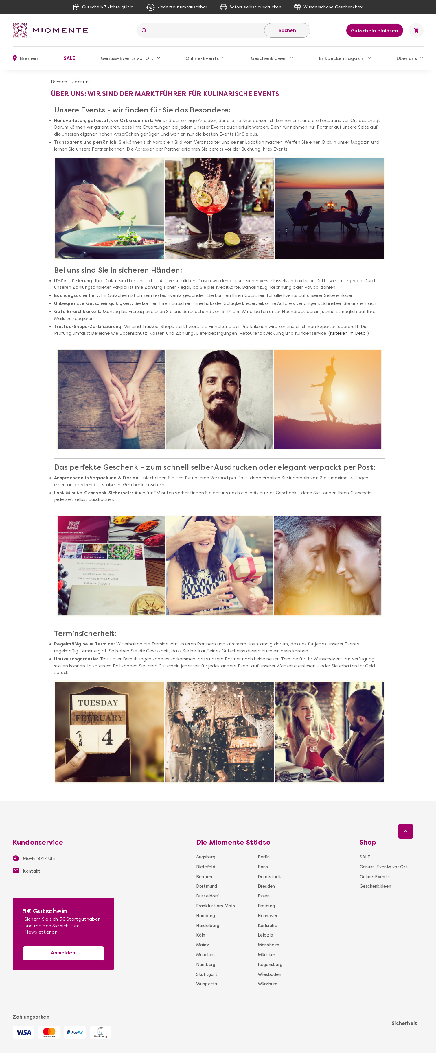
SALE (69, 58)
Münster (266, 954)
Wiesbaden (269, 974)
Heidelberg (208, 925)
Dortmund (206, 886)
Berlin (264, 857)
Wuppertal (207, 984)
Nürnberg (206, 964)
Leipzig (265, 935)
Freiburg (266, 905)
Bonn (263, 866)
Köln (200, 935)
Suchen (287, 30)
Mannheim (268, 944)
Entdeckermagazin (342, 58)
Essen (264, 896)
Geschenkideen (269, 58)
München (205, 954)
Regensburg (270, 964)
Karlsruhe (267, 925)
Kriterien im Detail (348, 333)
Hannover (268, 915)
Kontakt (27, 871)
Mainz (202, 944)
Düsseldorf (207, 896)
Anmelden (63, 953)
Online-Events (202, 58)
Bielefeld (205, 866)
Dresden (266, 886)
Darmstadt (269, 876)
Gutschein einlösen (374, 31)
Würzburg (268, 984)
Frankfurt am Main (215, 905)
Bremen (59, 81)
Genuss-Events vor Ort (127, 58)
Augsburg (206, 857)
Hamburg (205, 915)
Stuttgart (207, 974)
